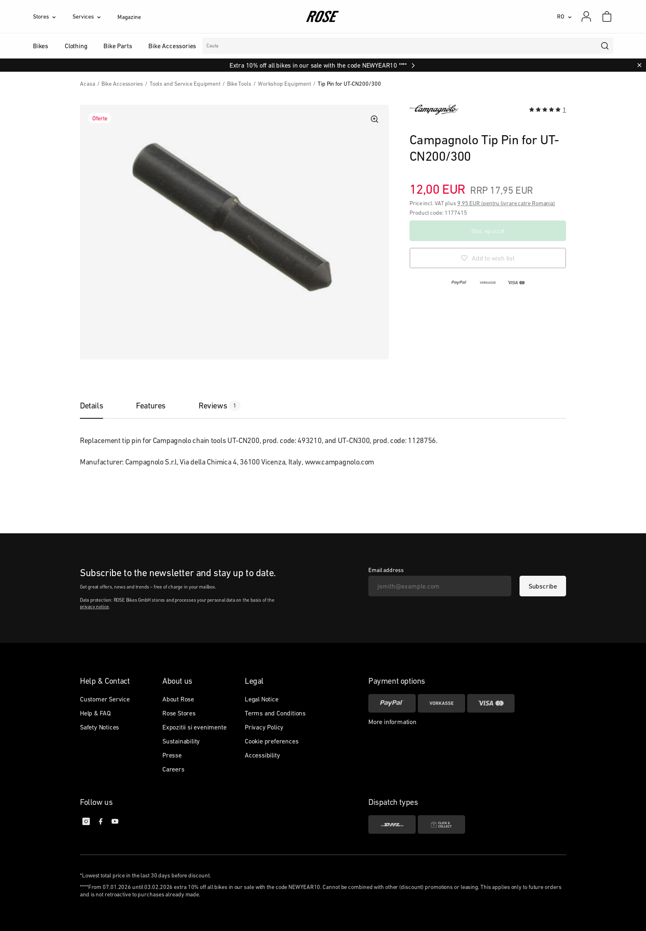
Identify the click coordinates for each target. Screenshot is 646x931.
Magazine (128, 17)
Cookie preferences (271, 741)
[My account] (586, 16)
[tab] (99, 405)
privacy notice (94, 607)
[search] (605, 46)
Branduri (253, 45)
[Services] (95, 16)
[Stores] (53, 16)
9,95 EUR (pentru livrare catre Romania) (506, 203)
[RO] (564, 16)
